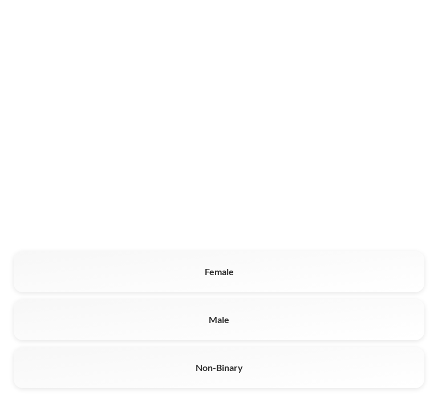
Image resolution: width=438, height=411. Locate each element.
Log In (412, 26)
